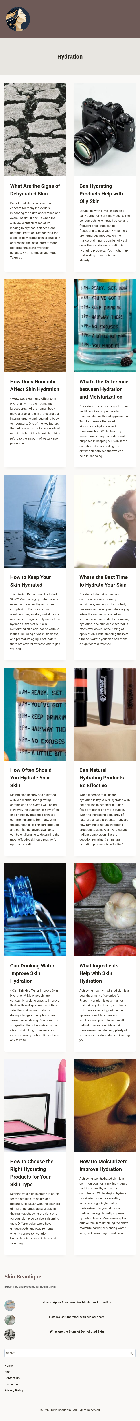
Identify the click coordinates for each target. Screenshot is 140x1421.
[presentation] (35, 129)
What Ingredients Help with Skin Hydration (98, 973)
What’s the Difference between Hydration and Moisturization (103, 389)
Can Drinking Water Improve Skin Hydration (32, 973)
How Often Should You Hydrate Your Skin (31, 777)
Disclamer (11, 1384)
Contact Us (12, 1378)
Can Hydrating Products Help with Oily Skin (101, 193)
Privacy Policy (14, 1390)
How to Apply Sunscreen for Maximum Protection (76, 1302)
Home (8, 1365)
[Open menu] (132, 19)
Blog (7, 1372)
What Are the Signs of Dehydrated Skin (77, 1331)
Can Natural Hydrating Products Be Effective (101, 777)
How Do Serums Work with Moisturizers (76, 1317)
